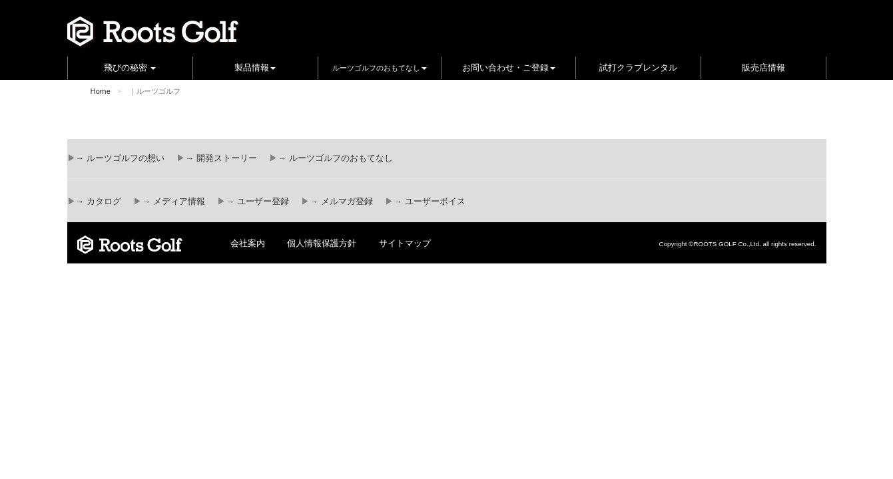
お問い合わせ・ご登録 (508, 68)
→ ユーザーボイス (429, 201)
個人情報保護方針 (321, 243)
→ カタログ (98, 201)
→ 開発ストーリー (220, 158)
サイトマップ (405, 243)
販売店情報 (763, 68)
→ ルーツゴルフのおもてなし (335, 158)
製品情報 (255, 68)
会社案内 (247, 243)
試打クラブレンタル (638, 68)
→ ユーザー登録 (257, 201)
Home (101, 91)
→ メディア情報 (173, 201)
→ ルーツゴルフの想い (120, 158)
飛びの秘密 (130, 68)
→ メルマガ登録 (341, 201)
